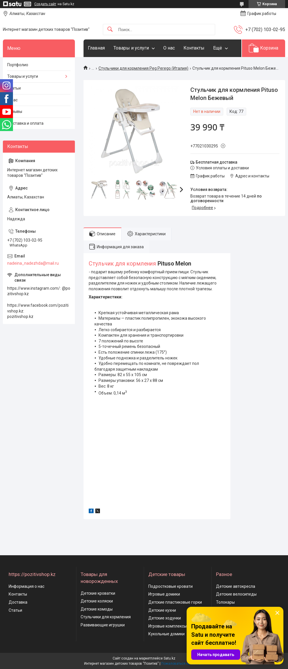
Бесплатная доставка (216, 162)
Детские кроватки (98, 593)
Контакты (193, 48)
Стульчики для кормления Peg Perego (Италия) (143, 68)
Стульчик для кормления (122, 263)
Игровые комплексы (167, 626)
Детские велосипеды (236, 594)
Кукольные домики (166, 634)
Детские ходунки (164, 618)
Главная (96, 48)
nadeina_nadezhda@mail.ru (33, 263)
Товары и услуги (131, 48)
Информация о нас (26, 586)
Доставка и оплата (25, 123)
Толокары (225, 602)
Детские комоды (97, 609)
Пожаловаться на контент (182, 664)
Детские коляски (97, 601)
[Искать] (110, 29)
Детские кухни (162, 610)
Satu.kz (169, 658)
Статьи (14, 88)
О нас (169, 48)
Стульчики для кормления (106, 617)
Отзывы (14, 111)
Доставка (18, 602)
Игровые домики (164, 594)
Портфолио (17, 64)
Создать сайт (45, 4)
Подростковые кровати (170, 586)
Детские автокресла (235, 586)
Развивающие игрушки (103, 625)
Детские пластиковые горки (175, 602)
